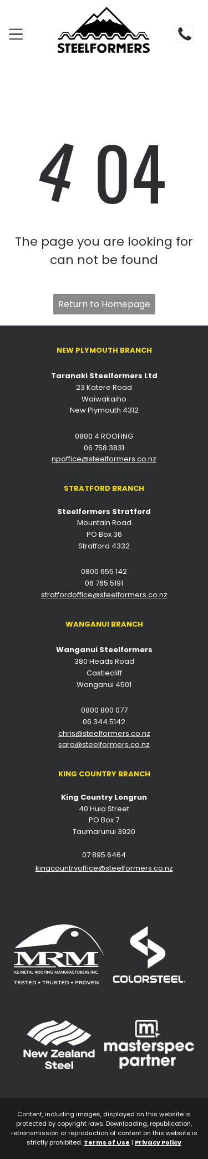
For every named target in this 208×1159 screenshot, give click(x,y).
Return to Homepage (104, 304)
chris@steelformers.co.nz (104, 733)
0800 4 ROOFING (104, 436)
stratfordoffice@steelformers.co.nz (104, 594)
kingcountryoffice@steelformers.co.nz (104, 868)
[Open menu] (16, 34)
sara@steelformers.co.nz (104, 744)
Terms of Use (107, 1142)
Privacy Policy (158, 1142)
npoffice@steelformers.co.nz (104, 459)
